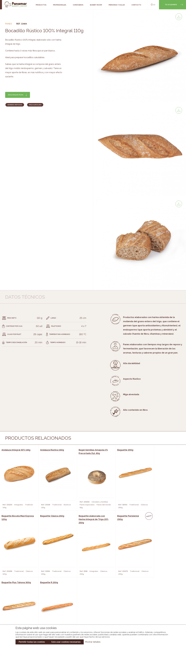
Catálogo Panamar (91, 608)
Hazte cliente (20, 616)
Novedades (87, 604)
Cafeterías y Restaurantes (55, 604)
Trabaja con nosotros (158, 602)
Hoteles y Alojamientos (53, 616)
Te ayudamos (171, 5)
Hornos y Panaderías (52, 608)
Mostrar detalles (92, 642)
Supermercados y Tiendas (54, 612)
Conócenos (19, 604)
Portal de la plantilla (158, 610)
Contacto (19, 612)
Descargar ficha (15, 95)
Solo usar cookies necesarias (65, 642)
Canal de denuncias (158, 618)
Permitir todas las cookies (32, 642)
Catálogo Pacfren (91, 620)
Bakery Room (20, 608)
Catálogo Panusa (90, 616)
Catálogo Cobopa (91, 612)
